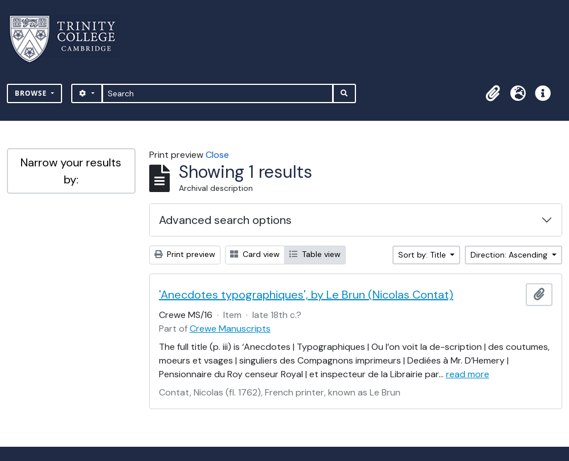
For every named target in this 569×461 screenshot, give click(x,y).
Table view (315, 254)
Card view (255, 254)
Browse (32, 93)
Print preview (184, 254)
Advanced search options (225, 220)
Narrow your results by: (71, 171)
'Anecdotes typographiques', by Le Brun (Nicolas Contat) (306, 294)
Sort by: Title (423, 255)
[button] (492, 93)
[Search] (218, 93)
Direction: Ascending (510, 255)
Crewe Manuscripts (230, 328)
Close (217, 155)
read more (467, 374)
